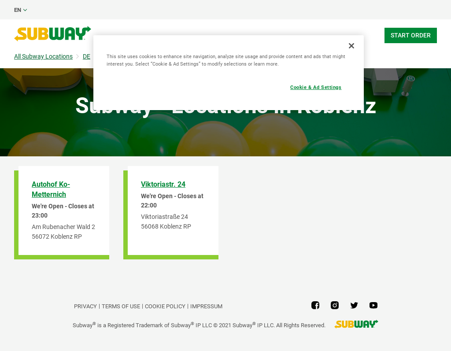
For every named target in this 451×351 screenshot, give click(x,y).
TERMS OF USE (121, 306)
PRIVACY (85, 306)
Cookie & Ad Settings (315, 87)
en (17, 10)
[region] (228, 72)
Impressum (206, 306)
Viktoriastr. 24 (163, 184)
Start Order (411, 35)
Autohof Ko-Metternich (51, 189)
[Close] (351, 45)
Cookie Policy (165, 306)
